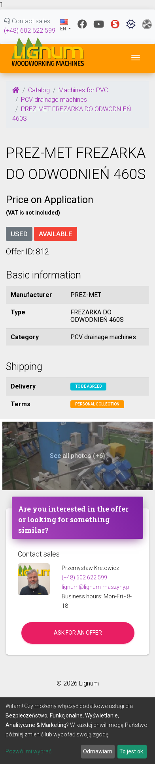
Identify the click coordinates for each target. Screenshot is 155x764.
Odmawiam (97, 751)
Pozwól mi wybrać (28, 751)
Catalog (39, 90)
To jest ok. (131, 751)
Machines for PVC (83, 90)
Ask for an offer (78, 633)
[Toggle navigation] (135, 57)
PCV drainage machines (54, 99)
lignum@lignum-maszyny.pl (96, 587)
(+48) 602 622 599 (29, 30)
